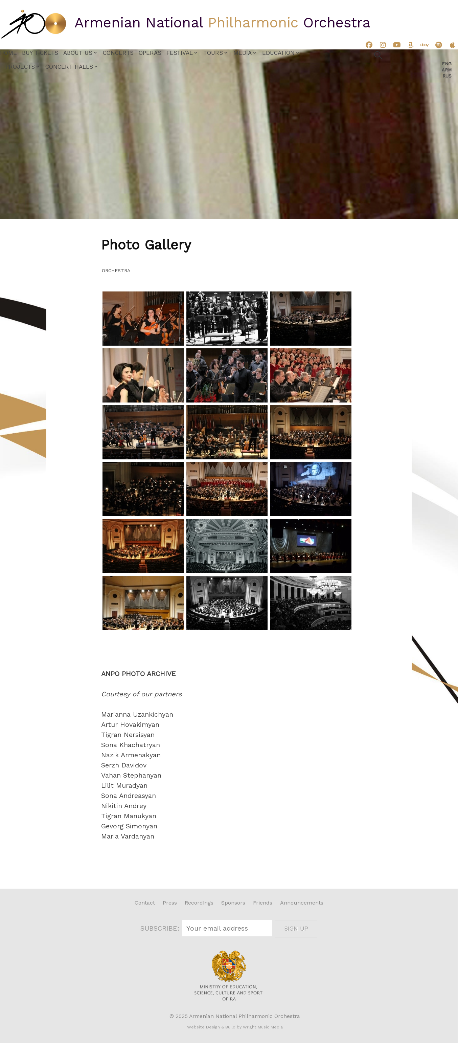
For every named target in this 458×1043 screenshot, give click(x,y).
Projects (20, 66)
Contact (145, 902)
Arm (447, 69)
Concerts (118, 52)
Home (8, 52)
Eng (447, 63)
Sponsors (233, 902)
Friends (262, 902)
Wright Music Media (263, 1027)
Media (242, 52)
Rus (447, 76)
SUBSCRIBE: (161, 928)
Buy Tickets (40, 52)
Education (278, 52)
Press (170, 902)
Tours (213, 52)
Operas (150, 52)
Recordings (199, 902)
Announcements (301, 902)
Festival (179, 52)
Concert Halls (69, 66)
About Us (77, 52)
